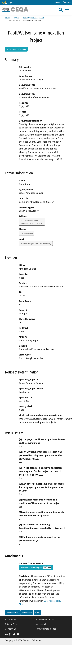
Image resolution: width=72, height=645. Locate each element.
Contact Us (57, 2)
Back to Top (11, 619)
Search (16, 17)
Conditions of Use (45, 619)
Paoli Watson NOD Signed (36, 567)
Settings (67, 2)
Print (37, 612)
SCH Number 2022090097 (33, 17)
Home (7, 17)
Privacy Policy (12, 624)
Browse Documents (46, 628)
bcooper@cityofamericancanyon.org (36, 243)
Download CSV (12, 612)
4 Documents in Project (16, 49)
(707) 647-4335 (27, 233)
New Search (27, 612)
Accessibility (42, 624)
